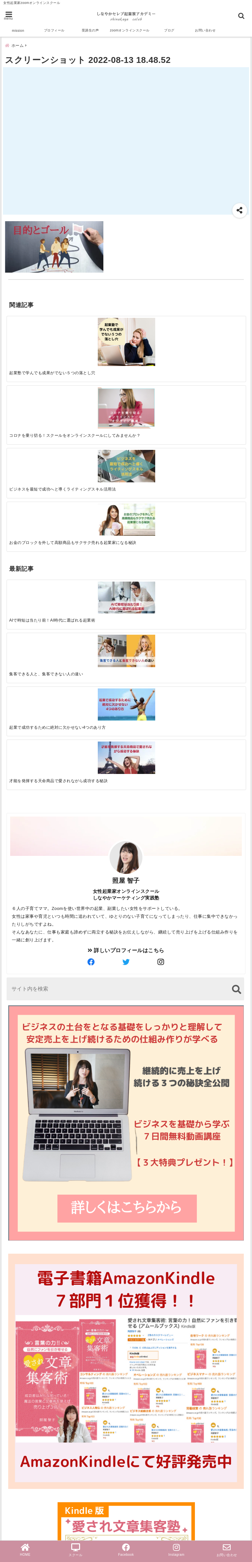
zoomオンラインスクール (130, 30)
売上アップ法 (24, 1464)
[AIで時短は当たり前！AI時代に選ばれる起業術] (36, 415)
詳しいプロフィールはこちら (126, 620)
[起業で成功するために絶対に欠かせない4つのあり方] (155, 415)
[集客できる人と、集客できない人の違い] (96, 415)
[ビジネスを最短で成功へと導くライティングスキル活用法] (155, 327)
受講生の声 (90, 30)
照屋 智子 (126, 550)
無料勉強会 (21, 1495)
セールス (19, 1367)
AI (10, 1388)
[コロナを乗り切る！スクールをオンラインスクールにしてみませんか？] (96, 332)
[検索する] (236, 659)
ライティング (24, 1443)
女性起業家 (21, 1453)
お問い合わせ (205, 30)
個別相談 (19, 1506)
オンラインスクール (32, 1432)
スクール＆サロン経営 (35, 1346)
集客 (13, 1409)
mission (18, 30)
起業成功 (19, 1378)
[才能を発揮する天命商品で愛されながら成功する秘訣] (215, 415)
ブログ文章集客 (31, 1421)
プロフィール (54, 30)
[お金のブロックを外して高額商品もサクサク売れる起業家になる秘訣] (215, 327)
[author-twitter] (126, 632)
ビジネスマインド (30, 1474)
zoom (15, 1357)
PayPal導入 (22, 1516)
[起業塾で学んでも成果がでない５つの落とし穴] (36, 335)
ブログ (169, 30)
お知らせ (19, 1485)
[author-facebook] (90, 632)
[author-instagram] (161, 632)
